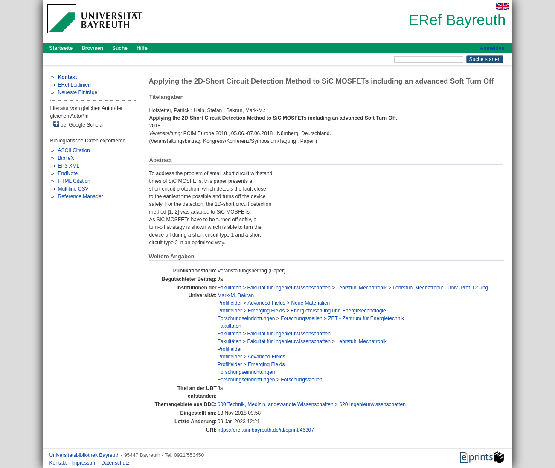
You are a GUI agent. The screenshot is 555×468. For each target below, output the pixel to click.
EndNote (68, 173)
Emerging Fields (266, 311)
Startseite (61, 48)
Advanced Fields (266, 303)
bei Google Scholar (78, 124)
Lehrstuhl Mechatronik (362, 288)
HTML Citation (74, 181)
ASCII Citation (74, 150)
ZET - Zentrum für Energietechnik (366, 318)
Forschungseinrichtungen (246, 318)
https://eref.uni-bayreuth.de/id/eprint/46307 (266, 430)
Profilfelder (230, 303)
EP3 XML (69, 166)
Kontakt (58, 463)
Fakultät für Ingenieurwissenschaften (288, 288)
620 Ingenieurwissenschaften (372, 404)
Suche (120, 48)
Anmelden (491, 48)
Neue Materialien (310, 303)
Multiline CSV (73, 189)
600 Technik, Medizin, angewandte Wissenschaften (276, 404)
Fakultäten (229, 288)
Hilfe (142, 48)
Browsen (92, 48)
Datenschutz (115, 463)
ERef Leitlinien (74, 85)
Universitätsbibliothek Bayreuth (85, 455)
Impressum (84, 463)
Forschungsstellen (301, 318)
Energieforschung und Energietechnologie (338, 311)
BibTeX (66, 158)
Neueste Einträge (78, 92)
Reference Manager (80, 196)
